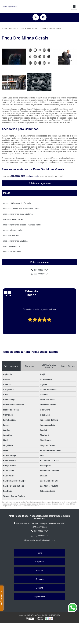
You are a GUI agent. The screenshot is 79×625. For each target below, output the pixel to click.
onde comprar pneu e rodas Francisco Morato (22, 225)
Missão (39, 570)
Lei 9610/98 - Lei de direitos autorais (26, 506)
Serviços (39, 579)
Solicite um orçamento (40, 183)
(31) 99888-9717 (18, 176)
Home (39, 553)
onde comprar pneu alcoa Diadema (17, 214)
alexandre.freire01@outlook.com (40, 540)
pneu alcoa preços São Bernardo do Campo (21, 209)
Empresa (39, 561)
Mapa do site (39, 596)
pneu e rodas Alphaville (12, 230)
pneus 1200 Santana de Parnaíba (17, 203)
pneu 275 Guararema (12, 252)
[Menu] (74, 6)
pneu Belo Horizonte (11, 235)
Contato (39, 588)
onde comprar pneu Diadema (15, 241)
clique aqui (33, 176)
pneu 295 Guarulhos (11, 246)
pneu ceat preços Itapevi (13, 219)
